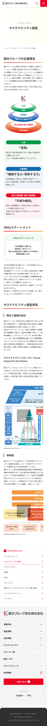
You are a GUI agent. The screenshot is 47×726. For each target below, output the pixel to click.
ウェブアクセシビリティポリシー (23, 717)
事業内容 (7, 624)
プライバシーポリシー (31, 714)
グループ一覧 (9, 652)
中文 (29, 695)
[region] (23, 417)
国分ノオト (8, 658)
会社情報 (7, 638)
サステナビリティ (15, 48)
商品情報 (7, 631)
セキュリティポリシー (16, 714)
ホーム (5, 48)
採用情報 (7, 672)
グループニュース (11, 665)
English (19, 695)
